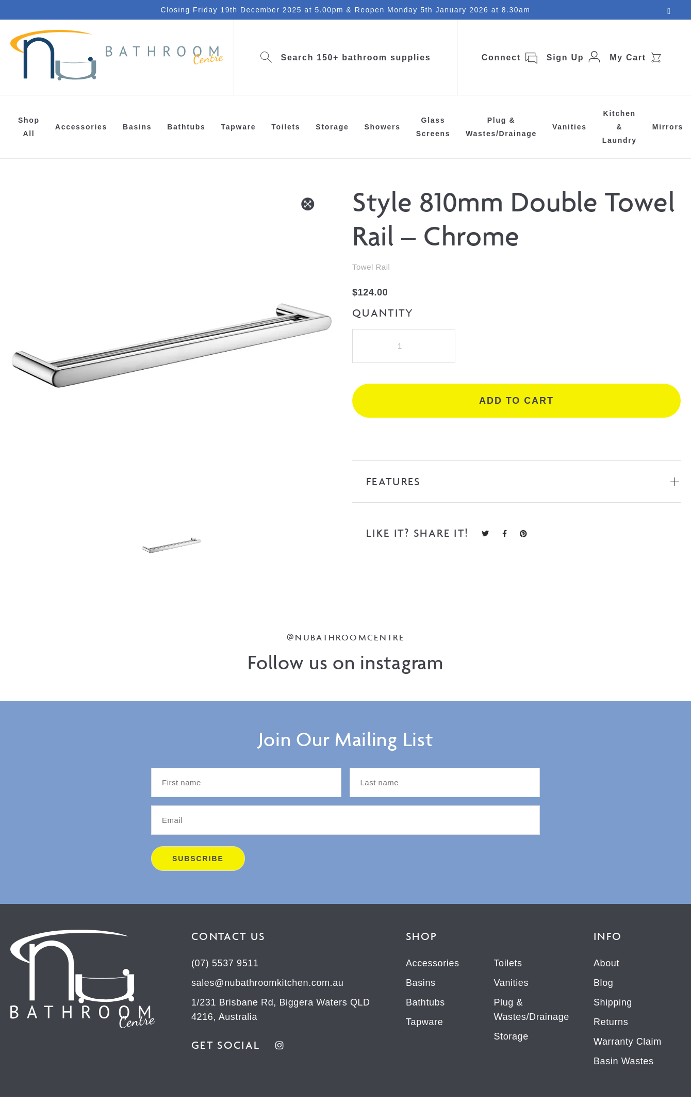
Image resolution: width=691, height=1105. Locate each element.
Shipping (613, 1002)
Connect (501, 57)
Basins (137, 127)
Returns (611, 1022)
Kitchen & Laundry (619, 126)
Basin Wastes (624, 1061)
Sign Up (565, 57)
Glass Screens (433, 127)
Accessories (81, 127)
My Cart (628, 57)
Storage (332, 127)
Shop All (29, 127)
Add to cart (516, 400)
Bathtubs (186, 127)
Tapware (238, 127)
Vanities (569, 127)
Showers (382, 127)
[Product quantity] (403, 346)
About (606, 963)
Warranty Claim (628, 1041)
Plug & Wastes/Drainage (501, 127)
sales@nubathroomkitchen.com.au (267, 983)
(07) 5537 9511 (225, 963)
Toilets (285, 127)
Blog (603, 983)
